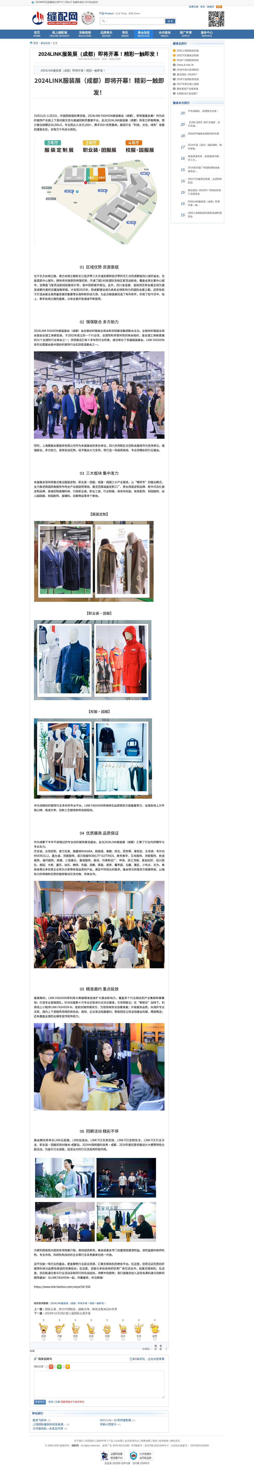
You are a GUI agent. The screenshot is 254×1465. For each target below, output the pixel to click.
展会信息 (45, 43)
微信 (155, 1345)
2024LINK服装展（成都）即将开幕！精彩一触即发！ (78, 1303)
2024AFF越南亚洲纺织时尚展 (203, 133)
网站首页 (175, 1440)
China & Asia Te (185, 65)
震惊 (43, 1337)
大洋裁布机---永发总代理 (48, 1428)
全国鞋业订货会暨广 (187, 93)
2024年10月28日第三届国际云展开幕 (68, 1313)
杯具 (91, 1337)
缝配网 (75, 1445)
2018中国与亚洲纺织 (188, 69)
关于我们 (79, 1440)
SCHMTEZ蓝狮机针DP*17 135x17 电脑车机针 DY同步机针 (67, 2)
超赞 (154, 1337)
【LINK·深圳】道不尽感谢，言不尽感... (204, 124)
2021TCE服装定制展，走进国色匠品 (205, 181)
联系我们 (90, 1440)
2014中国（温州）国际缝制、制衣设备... (205, 147)
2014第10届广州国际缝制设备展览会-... (204, 169)
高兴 (123, 1337)
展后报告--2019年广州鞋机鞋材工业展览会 (204, 192)
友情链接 (163, 1440)
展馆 (154, 1440)
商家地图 (145, 1440)
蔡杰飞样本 (40, 1420)
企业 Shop (120, 13)
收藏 (32, 1351)
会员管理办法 (132, 1440)
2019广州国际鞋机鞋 (188, 60)
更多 (161, 1345)
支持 (139, 1337)
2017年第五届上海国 (188, 84)
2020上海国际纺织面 (188, 50)
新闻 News (134, 13)
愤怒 (75, 1337)
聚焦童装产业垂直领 (187, 88)
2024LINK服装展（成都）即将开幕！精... (204, 203)
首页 (35, 43)
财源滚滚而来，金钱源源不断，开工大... (204, 158)
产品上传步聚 (115, 1440)
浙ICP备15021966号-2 (156, 1445)
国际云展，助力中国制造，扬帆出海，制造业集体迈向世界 (81, 1309)
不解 (59, 1337)
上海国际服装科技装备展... (49, 1424)
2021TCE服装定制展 (188, 55)
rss (219, 6)
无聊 (107, 1337)
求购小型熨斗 (108, 1424)
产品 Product (106, 13)
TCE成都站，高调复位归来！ (203, 111)
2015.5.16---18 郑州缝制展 (115, 1420)
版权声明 (101, 1440)
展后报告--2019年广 (187, 74)
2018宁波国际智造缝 (188, 79)
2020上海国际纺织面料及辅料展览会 (205, 215)
